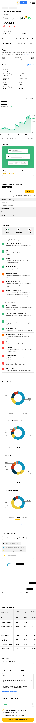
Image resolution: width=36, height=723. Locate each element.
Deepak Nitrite (5, 648)
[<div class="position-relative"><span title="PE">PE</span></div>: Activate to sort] (25, 612)
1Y (15, 138)
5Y (23, 138)
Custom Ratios (7, 43)
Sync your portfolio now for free (18, 719)
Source (11, 413)
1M (2, 138)
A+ (6, 191)
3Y (19, 138)
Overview (5, 39)
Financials (14, 39)
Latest (18, 413)
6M (7, 138)
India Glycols (4, 639)
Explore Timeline (9, 173)
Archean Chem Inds (6, 644)
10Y (28, 138)
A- (3, 191)
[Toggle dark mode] (18, 2)
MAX (32, 138)
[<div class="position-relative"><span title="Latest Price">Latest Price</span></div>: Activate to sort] (18, 612)
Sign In (24, 2)
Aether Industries (5, 617)
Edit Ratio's (30, 64)
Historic (24, 413)
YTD (11, 138)
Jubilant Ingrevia (5, 631)
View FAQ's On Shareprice (10, 691)
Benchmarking (24, 39)
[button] (4, 612)
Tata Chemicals (5, 635)
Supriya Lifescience (6, 626)
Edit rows (29, 191)
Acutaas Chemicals (6, 622)
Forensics (31, 43)
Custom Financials (19, 43)
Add (4, 103)
